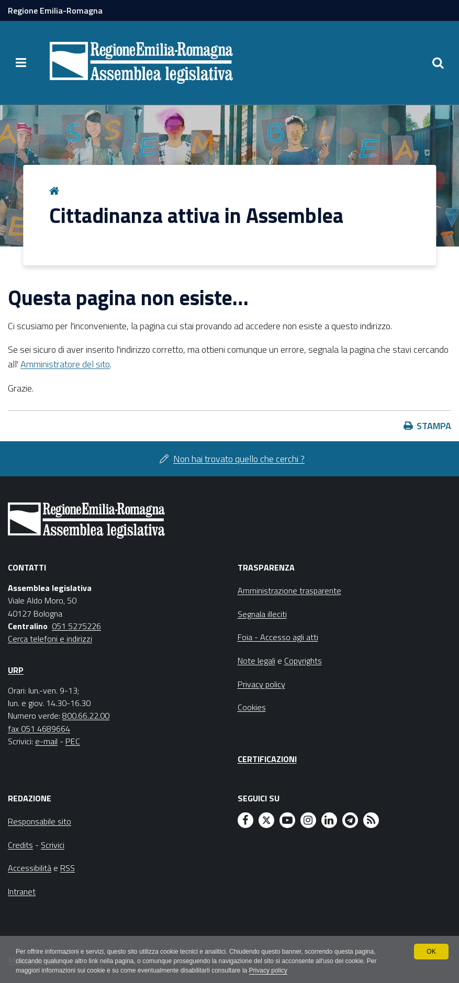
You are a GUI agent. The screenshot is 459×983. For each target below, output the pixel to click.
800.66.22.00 (85, 715)
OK (431, 951)
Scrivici (52, 845)
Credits (20, 845)
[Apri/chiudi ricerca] (438, 63)
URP (16, 670)
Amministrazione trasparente (289, 590)
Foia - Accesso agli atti (278, 637)
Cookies (252, 707)
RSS (67, 868)
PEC (72, 741)
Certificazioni (267, 759)
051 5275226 (76, 626)
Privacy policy (268, 970)
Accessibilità (29, 868)
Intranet (22, 891)
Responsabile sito (39, 821)
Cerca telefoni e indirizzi (50, 638)
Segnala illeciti (262, 614)
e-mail (46, 741)
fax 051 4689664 (39, 728)
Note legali (256, 660)
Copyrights (303, 660)
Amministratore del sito (65, 364)
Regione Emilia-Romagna (55, 10)
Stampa (434, 426)
